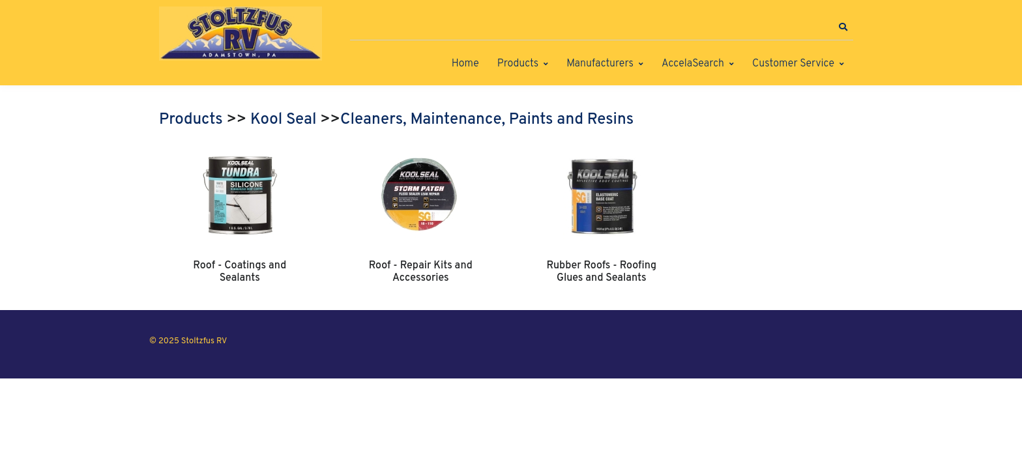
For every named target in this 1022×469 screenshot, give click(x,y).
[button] (842, 27)
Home (465, 63)
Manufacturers (600, 63)
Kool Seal (283, 120)
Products (517, 63)
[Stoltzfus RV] (240, 34)
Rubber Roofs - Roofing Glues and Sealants (601, 271)
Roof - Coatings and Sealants (239, 271)
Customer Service (793, 63)
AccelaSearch (693, 63)
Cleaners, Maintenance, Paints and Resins (487, 120)
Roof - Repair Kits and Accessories (421, 271)
